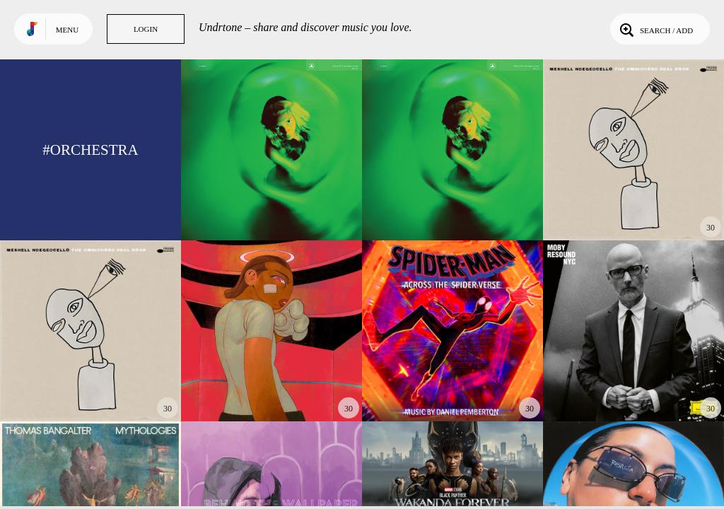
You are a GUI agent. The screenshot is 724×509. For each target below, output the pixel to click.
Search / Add (655, 29)
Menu (67, 29)
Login (146, 29)
